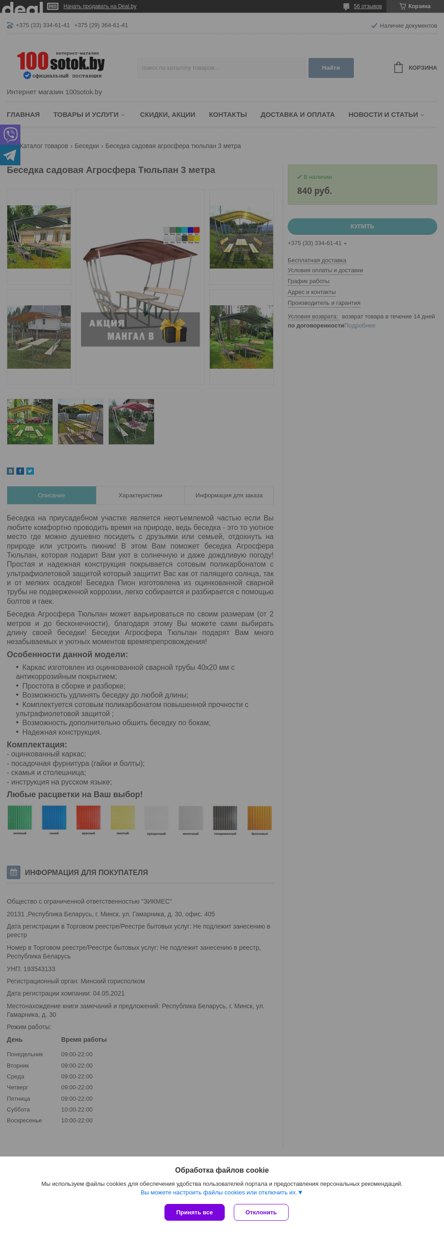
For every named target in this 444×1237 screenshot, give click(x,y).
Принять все (194, 1212)
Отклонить (261, 1212)
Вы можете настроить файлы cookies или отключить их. (218, 1192)
